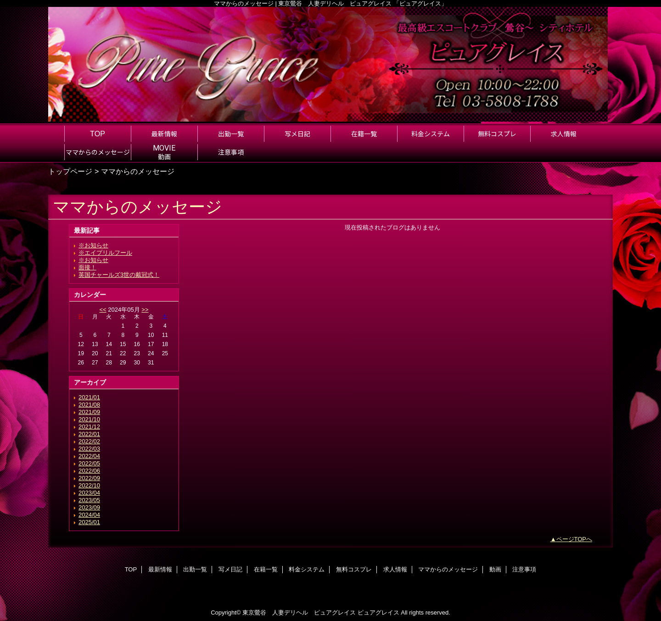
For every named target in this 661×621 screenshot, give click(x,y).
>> (144, 309)
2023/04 (89, 492)
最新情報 (160, 569)
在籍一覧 (266, 569)
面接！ (87, 267)
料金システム (307, 569)
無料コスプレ (354, 569)
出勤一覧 (195, 569)
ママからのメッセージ (448, 569)
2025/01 (89, 522)
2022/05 (89, 463)
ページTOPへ (574, 539)
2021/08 (89, 404)
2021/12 (89, 426)
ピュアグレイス (378, 612)
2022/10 (89, 485)
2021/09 (89, 411)
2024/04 (89, 514)
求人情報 (395, 569)
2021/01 (89, 397)
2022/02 (89, 441)
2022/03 (89, 448)
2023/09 (89, 507)
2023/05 (89, 500)
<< (102, 309)
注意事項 (524, 569)
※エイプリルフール (105, 252)
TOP (97, 133)
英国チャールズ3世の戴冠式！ (118, 274)
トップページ (70, 171)
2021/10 (89, 419)
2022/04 (89, 456)
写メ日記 (230, 569)
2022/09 (89, 478)
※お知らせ (93, 245)
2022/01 (89, 434)
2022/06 (89, 470)
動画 (495, 569)
